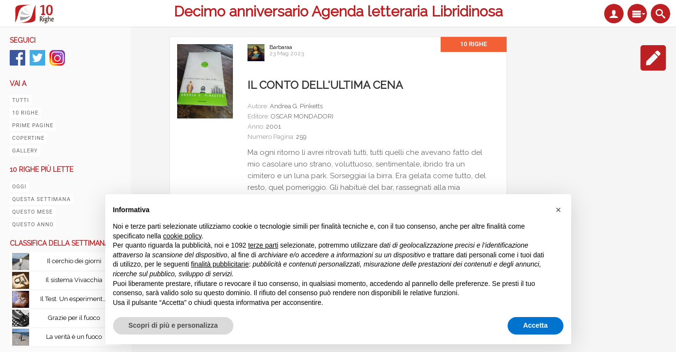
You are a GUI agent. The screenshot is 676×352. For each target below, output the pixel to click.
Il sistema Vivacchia (74, 280)
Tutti (20, 100)
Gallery (25, 151)
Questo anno (33, 224)
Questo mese (32, 212)
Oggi (19, 187)
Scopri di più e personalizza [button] (173, 325)
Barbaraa (280, 47)
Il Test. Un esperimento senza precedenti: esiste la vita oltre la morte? (76, 298)
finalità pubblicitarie (220, 264)
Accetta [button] (535, 325)
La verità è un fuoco (74, 336)
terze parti (263, 245)
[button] (558, 210)
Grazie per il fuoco (74, 317)
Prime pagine (32, 125)
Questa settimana (41, 199)
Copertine (28, 138)
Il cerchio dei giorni (74, 261)
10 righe (25, 113)
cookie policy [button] (182, 236)
